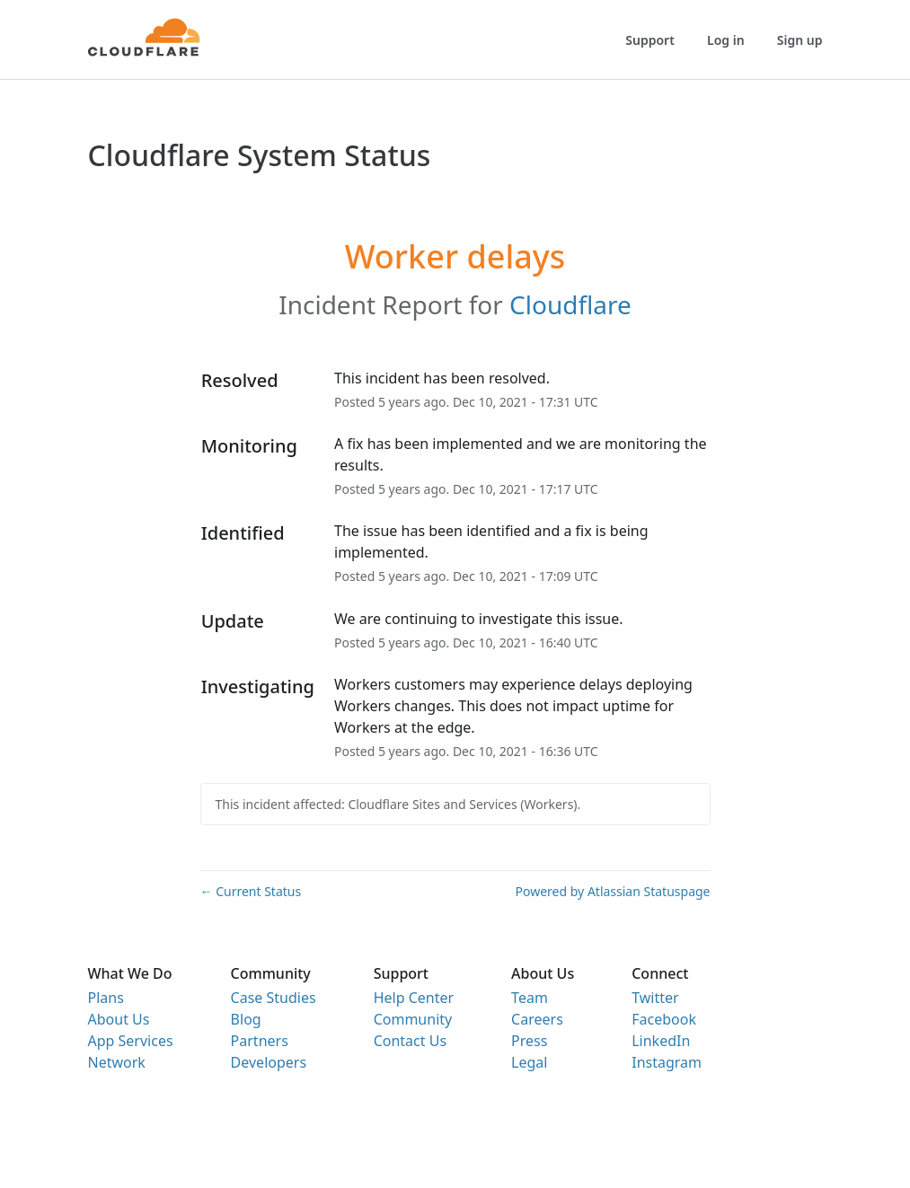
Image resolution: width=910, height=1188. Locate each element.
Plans (106, 998)
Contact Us (410, 1041)
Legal (529, 1062)
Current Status (251, 891)
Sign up (800, 39)
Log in (726, 39)
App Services (130, 1041)
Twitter (655, 998)
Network (117, 1062)
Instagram (667, 1062)
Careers (537, 1019)
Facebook (664, 1019)
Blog (246, 1019)
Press (529, 1041)
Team (529, 998)
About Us (119, 1019)
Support (650, 39)
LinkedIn (661, 1041)
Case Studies (273, 998)
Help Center (414, 998)
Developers (268, 1062)
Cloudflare (570, 304)
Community (413, 1019)
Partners (259, 1041)
